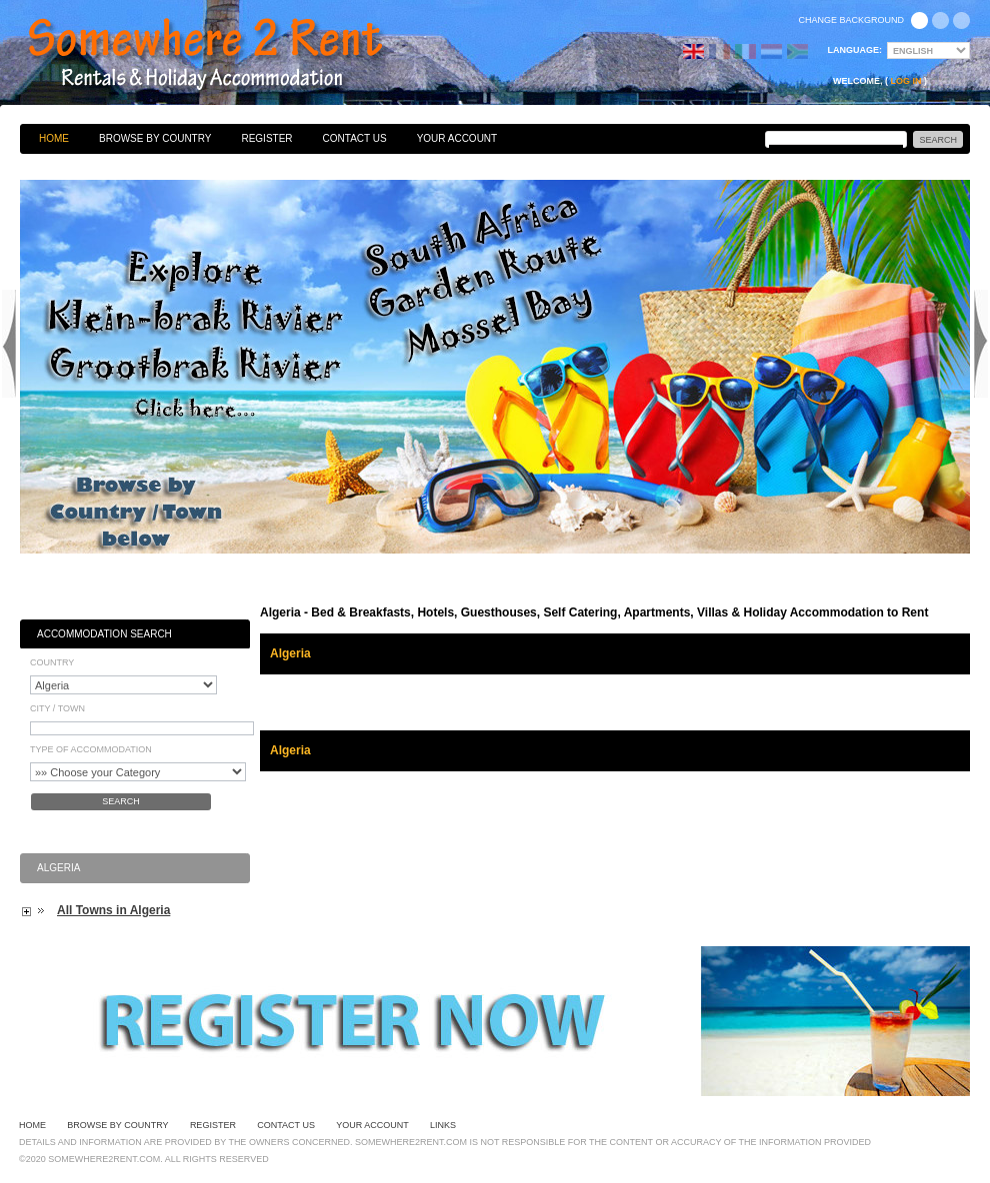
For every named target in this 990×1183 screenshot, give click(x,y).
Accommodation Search (104, 633)
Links (443, 1125)
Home (54, 138)
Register (266, 138)
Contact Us (355, 138)
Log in (906, 81)
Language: (855, 50)
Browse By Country (155, 138)
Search (121, 801)
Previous (9, 344)
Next (981, 344)
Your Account (457, 138)
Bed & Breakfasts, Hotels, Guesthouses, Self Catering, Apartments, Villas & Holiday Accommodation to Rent (227, 55)
